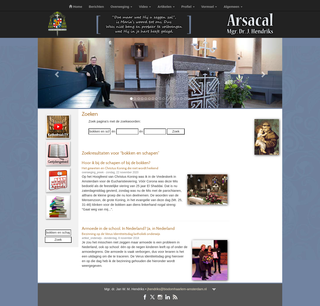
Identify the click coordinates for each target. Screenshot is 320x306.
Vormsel (209, 6)
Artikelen (166, 6)
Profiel (188, 6)
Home (75, 6)
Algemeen (233, 6)
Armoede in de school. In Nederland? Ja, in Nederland (128, 228)
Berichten (96, 6)
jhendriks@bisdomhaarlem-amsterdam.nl (177, 289)
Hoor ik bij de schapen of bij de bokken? (116, 162)
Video (145, 6)
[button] (56, 73)
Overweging (121, 6)
